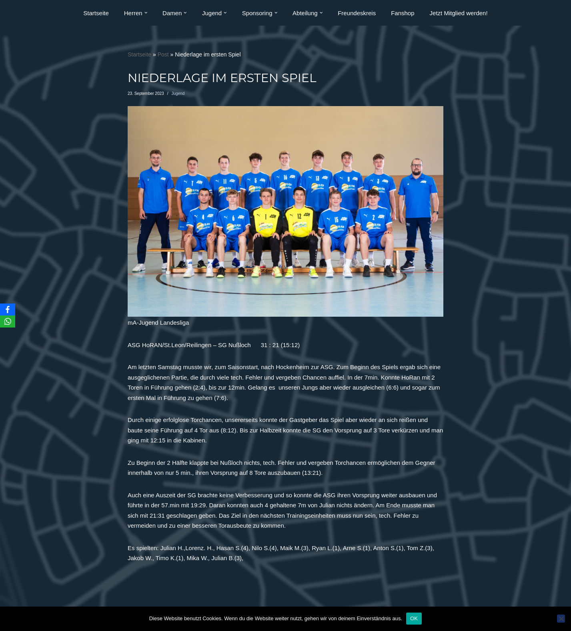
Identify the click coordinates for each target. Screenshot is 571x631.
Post (163, 54)
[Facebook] (7, 309)
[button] (146, 12)
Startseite (95, 13)
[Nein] (561, 619)
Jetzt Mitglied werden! (459, 13)
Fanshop (402, 13)
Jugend (177, 93)
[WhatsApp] (7, 322)
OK (414, 618)
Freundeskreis (357, 13)
